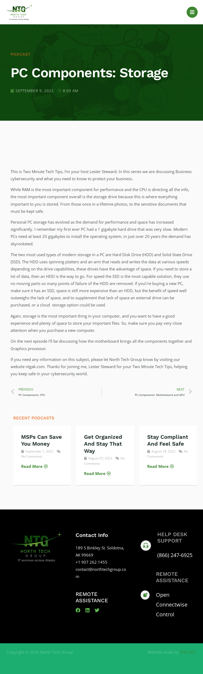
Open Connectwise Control (171, 604)
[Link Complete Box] (42, 455)
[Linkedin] (87, 610)
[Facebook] (78, 610)
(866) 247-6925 (174, 555)
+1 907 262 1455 (91, 562)
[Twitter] (97, 610)
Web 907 (188, 652)
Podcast (21, 54)
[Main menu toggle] (192, 12)
